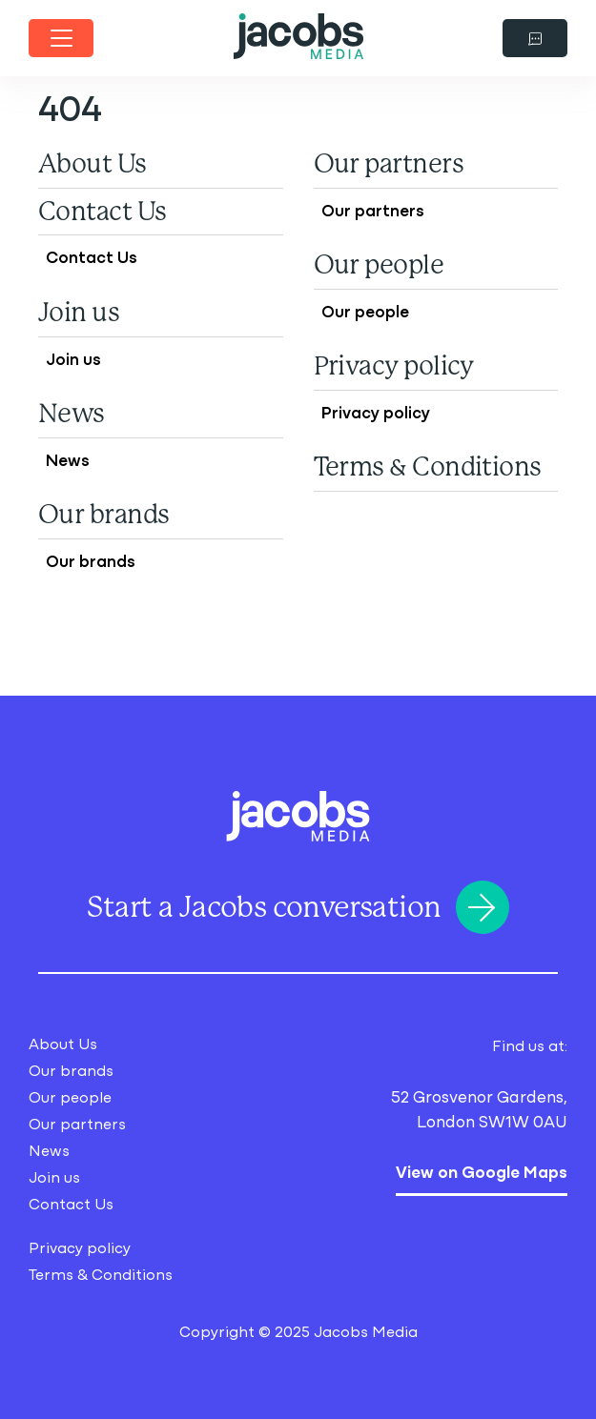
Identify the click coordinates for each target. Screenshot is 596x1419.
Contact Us (102, 211)
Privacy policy (394, 366)
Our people (379, 265)
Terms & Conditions (428, 467)
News (71, 413)
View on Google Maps (481, 1170)
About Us (92, 164)
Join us (78, 312)
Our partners (388, 164)
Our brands (104, 514)
